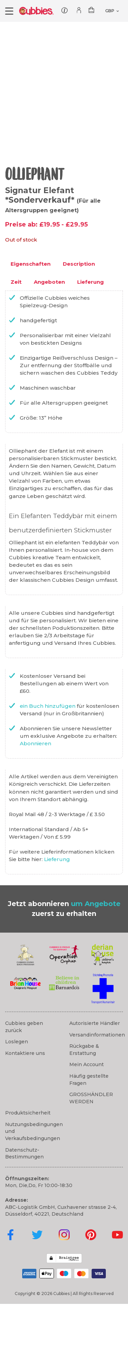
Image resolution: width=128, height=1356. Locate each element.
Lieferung (57, 911)
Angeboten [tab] (49, 334)
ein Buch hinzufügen (48, 758)
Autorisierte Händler (94, 1075)
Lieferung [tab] (90, 334)
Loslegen (16, 1094)
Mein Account (86, 1116)
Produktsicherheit (28, 1165)
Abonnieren (35, 795)
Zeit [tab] (16, 334)
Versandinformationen (97, 1087)
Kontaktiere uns (25, 1105)
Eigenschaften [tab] (31, 316)
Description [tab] (79, 316)
